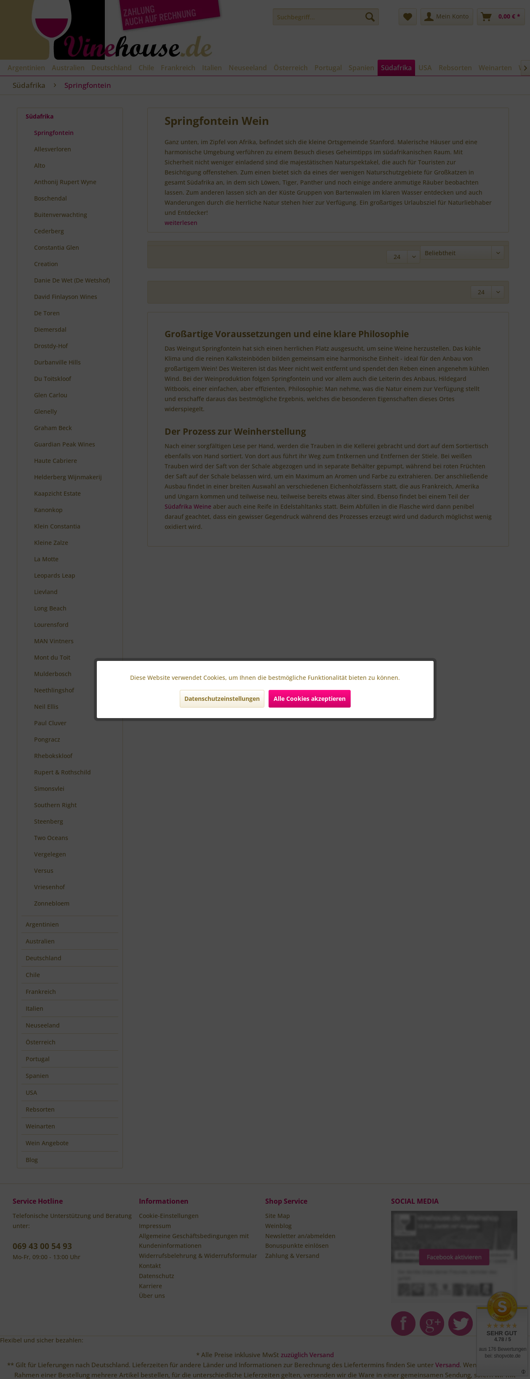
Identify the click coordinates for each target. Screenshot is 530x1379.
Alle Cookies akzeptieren (310, 699)
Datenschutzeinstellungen (222, 699)
